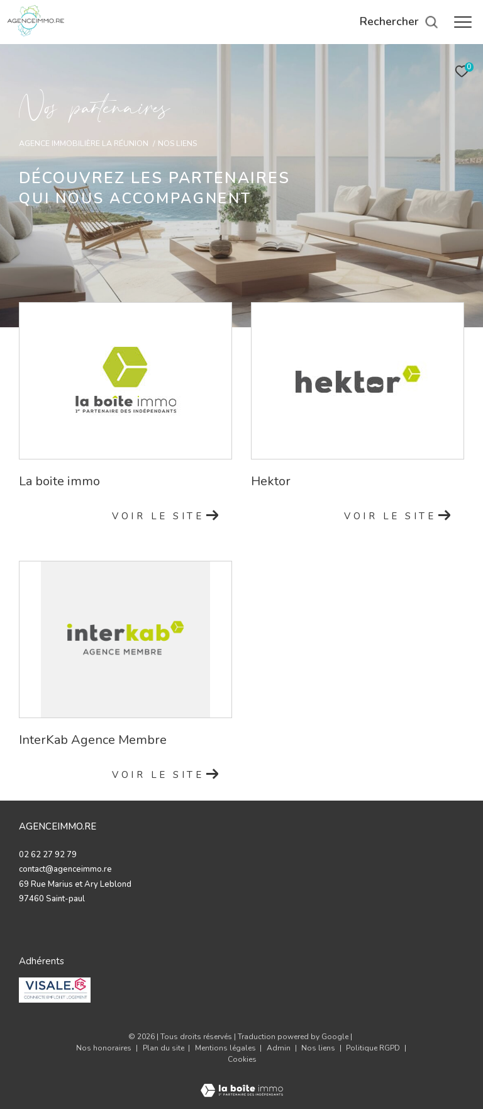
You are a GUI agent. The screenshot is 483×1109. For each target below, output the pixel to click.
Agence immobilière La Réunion (83, 143)
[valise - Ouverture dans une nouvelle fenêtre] (55, 990)
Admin (279, 1048)
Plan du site (164, 1048)
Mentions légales (226, 1048)
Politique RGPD (373, 1048)
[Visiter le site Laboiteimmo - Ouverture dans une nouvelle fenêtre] (242, 1082)
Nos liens (319, 1048)
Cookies (242, 1060)
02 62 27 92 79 (48, 854)
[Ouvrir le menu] (463, 22)
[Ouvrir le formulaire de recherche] (399, 22)
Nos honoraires (103, 1048)
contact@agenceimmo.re (65, 869)
